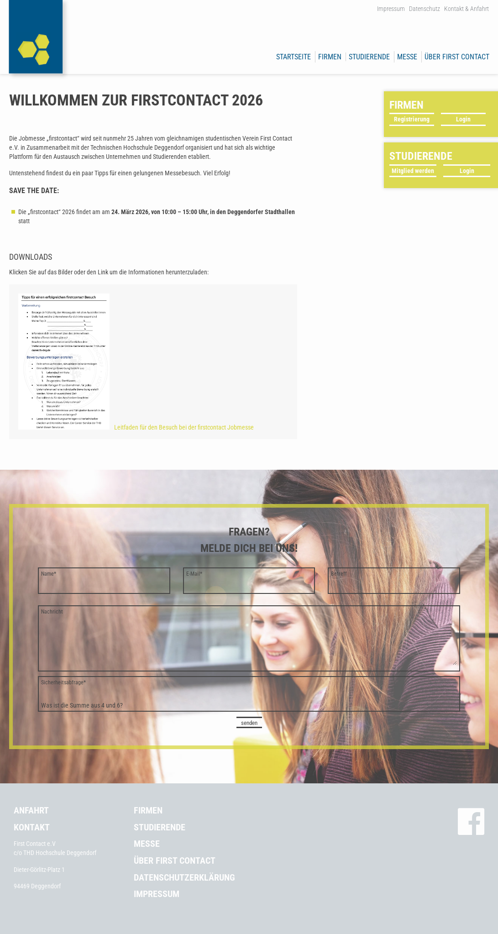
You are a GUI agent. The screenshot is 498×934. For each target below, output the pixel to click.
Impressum (391, 8)
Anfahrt (31, 810)
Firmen (329, 56)
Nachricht (52, 612)
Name (48, 574)
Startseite (293, 56)
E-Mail (194, 574)
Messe (407, 56)
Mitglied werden (413, 170)
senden (249, 722)
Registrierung (412, 119)
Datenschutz (424, 8)
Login (463, 119)
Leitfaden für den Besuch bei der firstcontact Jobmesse (136, 427)
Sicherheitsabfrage (63, 682)
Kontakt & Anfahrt (466, 8)
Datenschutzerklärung (184, 877)
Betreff (339, 574)
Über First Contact (457, 56)
